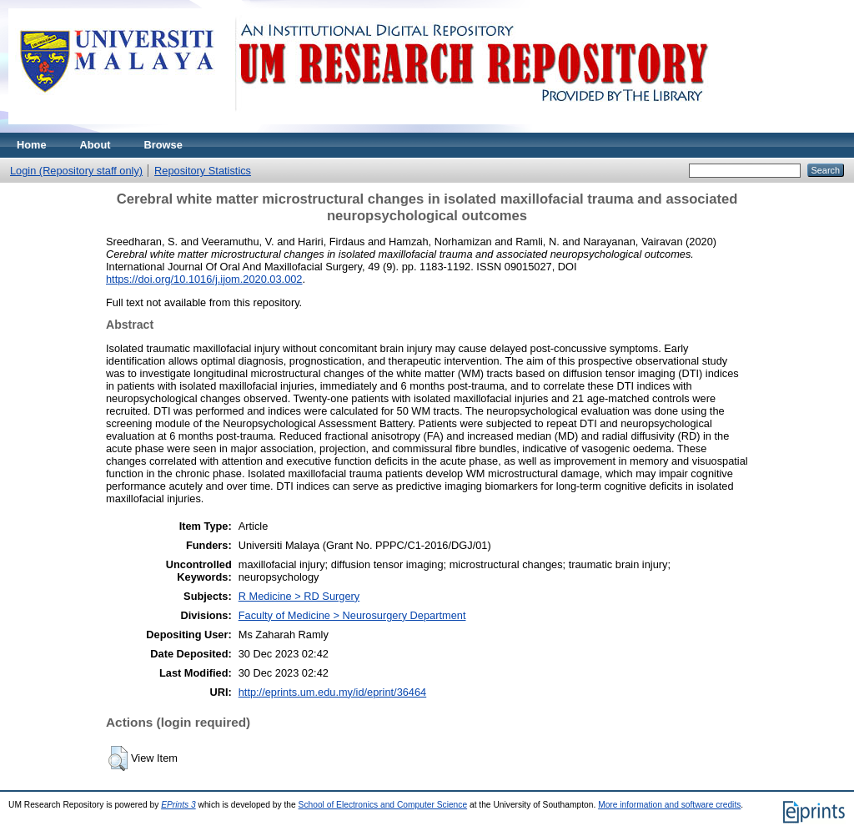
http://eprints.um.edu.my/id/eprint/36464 (333, 692)
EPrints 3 (178, 804)
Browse (163, 145)
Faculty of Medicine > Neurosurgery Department (352, 615)
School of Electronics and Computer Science (383, 804)
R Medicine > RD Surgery (299, 596)
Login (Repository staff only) (76, 170)
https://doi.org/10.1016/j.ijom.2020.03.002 (204, 279)
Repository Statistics (202, 170)
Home (32, 145)
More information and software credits (669, 804)
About (95, 145)
